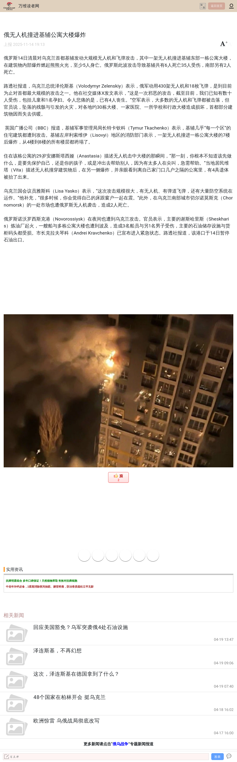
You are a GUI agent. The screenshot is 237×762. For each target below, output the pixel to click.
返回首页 (217, 6)
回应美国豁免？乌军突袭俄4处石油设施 (80, 627)
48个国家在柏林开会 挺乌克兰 (69, 697)
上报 (8, 44)
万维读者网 (28, 5)
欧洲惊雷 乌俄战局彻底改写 (66, 721)
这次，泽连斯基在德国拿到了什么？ (76, 674)
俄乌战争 (120, 744)
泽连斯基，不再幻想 (57, 651)
